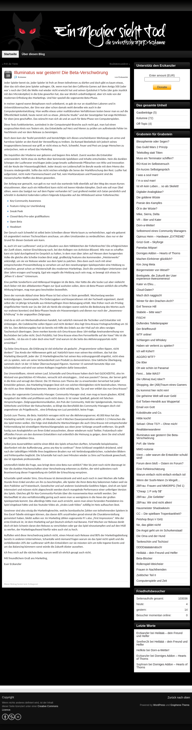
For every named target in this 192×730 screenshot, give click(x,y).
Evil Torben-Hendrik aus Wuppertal (158, 401)
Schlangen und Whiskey (151, 340)
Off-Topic (142, 123)
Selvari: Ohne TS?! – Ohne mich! (156, 423)
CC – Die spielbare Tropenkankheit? (158, 513)
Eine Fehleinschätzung (150, 469)
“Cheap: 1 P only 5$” (149, 491)
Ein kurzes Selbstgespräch (153, 169)
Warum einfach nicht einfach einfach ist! (161, 474)
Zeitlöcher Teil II (146, 575)
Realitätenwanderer (119, 63)
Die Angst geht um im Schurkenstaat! (159, 530)
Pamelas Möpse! (146, 247)
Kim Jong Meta (145, 264)
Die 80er (141, 362)
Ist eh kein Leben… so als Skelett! (157, 186)
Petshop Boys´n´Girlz (149, 519)
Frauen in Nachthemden (151, 569)
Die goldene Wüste (148, 197)
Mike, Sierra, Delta (147, 214)
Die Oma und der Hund (150, 536)
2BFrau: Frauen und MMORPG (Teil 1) (160, 485)
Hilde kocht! (143, 418)
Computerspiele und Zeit (151, 580)
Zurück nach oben (179, 697)
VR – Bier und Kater (148, 219)
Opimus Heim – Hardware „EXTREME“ (160, 236)
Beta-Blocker (144, 558)
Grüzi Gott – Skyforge (149, 242)
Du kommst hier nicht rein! (152, 390)
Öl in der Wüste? (146, 208)
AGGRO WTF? (145, 356)
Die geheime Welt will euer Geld (156, 396)
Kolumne (22, 77)
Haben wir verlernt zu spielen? (155, 345)
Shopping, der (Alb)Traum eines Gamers (161, 384)
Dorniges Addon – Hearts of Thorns (158, 253)
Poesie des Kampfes (149, 203)
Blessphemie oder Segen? (152, 141)
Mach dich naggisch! (149, 295)
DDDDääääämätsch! (149, 547)
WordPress (159, 705)
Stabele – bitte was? (149, 312)
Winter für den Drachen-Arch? (155, 301)
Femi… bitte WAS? (148, 373)
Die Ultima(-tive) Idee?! (150, 379)
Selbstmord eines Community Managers (161, 230)
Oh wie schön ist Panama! (152, 368)
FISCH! (141, 317)
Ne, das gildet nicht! (148, 524)
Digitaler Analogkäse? (149, 191)
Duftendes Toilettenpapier (152, 323)
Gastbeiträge (144, 112)
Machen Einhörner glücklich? (154, 258)
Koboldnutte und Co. (149, 412)
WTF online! (143, 334)
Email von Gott (145, 407)
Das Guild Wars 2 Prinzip (152, 147)
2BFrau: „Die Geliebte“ (150, 497)
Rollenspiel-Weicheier (149, 564)
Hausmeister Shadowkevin (153, 508)
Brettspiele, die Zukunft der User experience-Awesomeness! (156, 277)
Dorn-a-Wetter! (145, 225)
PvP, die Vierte (11, 63)
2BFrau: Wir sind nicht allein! (154, 502)
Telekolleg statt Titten (149, 152)
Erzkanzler (123, 77)
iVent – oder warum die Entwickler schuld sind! (161, 456)
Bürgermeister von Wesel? (152, 270)
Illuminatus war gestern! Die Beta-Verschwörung (157, 436)
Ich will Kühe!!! (145, 351)
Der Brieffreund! (146, 328)
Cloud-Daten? (145, 289)
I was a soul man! (147, 175)
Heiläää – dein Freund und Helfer (157, 552)
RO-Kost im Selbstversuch (152, 163)
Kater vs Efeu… (146, 284)
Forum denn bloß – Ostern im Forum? (159, 463)
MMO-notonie (144, 449)
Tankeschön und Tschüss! (152, 541)
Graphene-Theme (179, 705)
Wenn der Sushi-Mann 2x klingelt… (158, 480)
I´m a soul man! (146, 180)
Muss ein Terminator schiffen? (154, 158)
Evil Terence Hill (146, 306)
